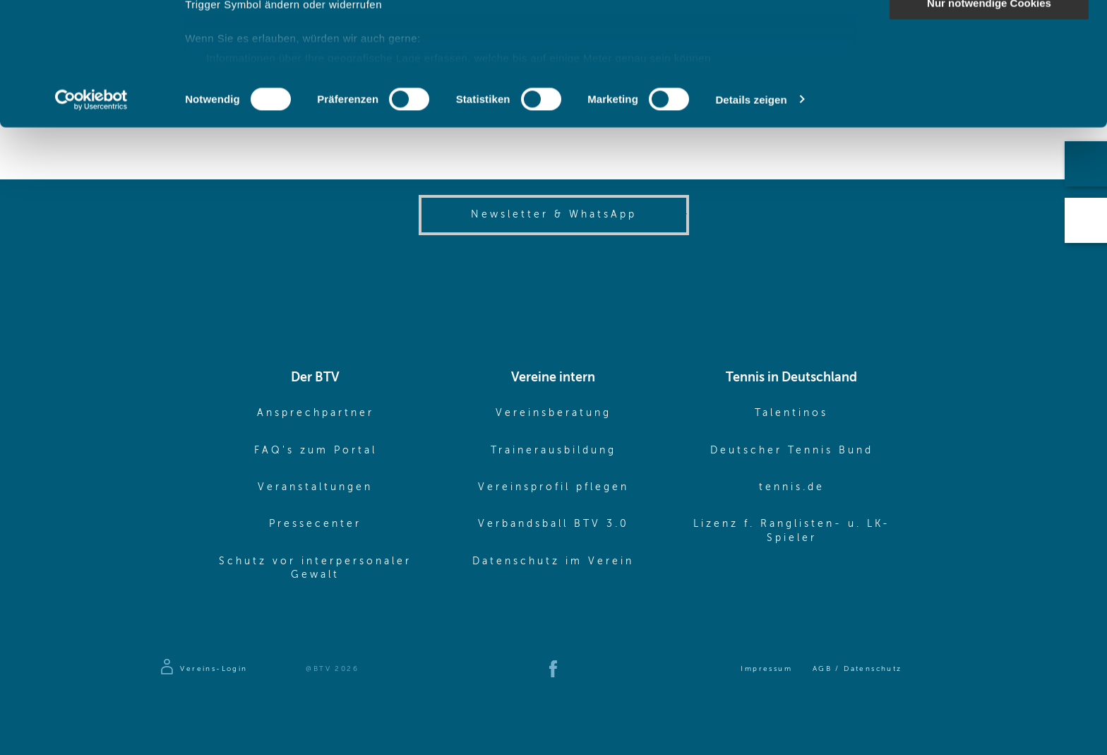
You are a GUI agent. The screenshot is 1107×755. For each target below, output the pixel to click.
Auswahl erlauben (989, 77)
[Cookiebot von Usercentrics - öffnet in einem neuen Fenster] (91, 214)
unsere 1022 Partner (281, 51)
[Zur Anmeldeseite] (203, 668)
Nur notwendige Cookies (989, 118)
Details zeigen (750, 214)
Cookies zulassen (989, 35)
